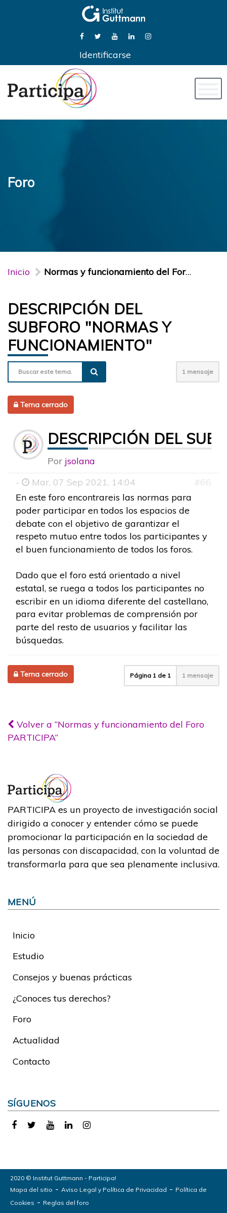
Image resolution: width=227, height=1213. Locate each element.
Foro (22, 1019)
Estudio (28, 956)
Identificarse (105, 55)
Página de (150, 675)
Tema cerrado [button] (41, 404)
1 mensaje (197, 371)
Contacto (31, 1061)
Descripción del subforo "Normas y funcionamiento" (89, 327)
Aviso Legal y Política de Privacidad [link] (114, 1189)
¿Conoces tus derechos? (62, 998)
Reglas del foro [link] (66, 1202)
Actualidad (36, 1040)
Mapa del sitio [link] (31, 1189)
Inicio (19, 272)
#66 (202, 482)
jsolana (80, 461)
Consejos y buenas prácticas (72, 977)
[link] (82, 35)
